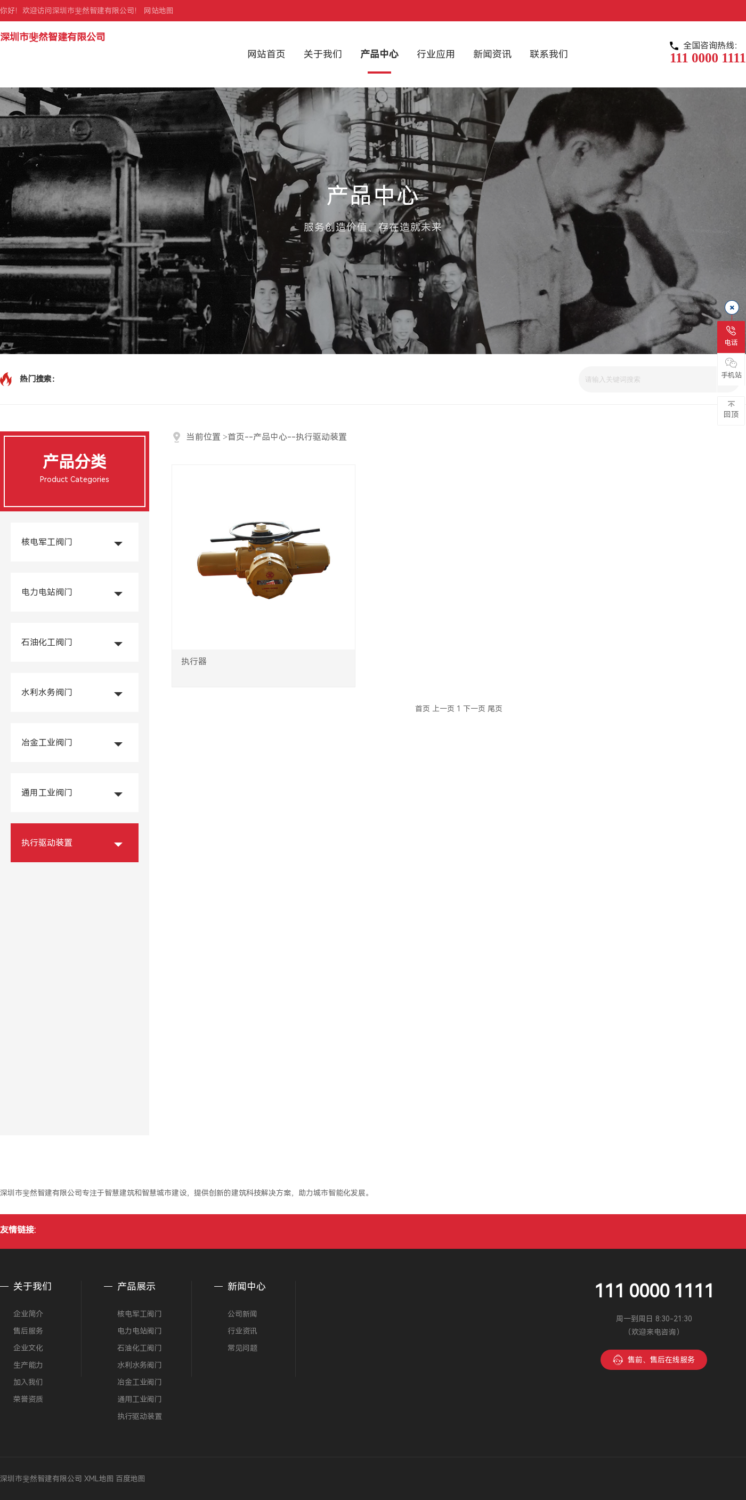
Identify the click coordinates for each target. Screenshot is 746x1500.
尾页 (495, 708)
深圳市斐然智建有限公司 (53, 37)
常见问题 (242, 1348)
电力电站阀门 (46, 592)
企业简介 (28, 1314)
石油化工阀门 (46, 642)
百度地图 (130, 1478)
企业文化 (28, 1348)
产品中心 (270, 437)
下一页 (474, 708)
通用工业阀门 (46, 793)
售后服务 (28, 1331)
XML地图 (99, 1478)
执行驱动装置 (46, 843)
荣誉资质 (28, 1399)
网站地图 (159, 10)
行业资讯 (242, 1331)
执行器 (199, 668)
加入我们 (28, 1382)
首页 (236, 437)
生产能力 (28, 1365)
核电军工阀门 (46, 542)
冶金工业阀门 (46, 742)
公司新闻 (242, 1314)
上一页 (443, 708)
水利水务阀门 (46, 692)
